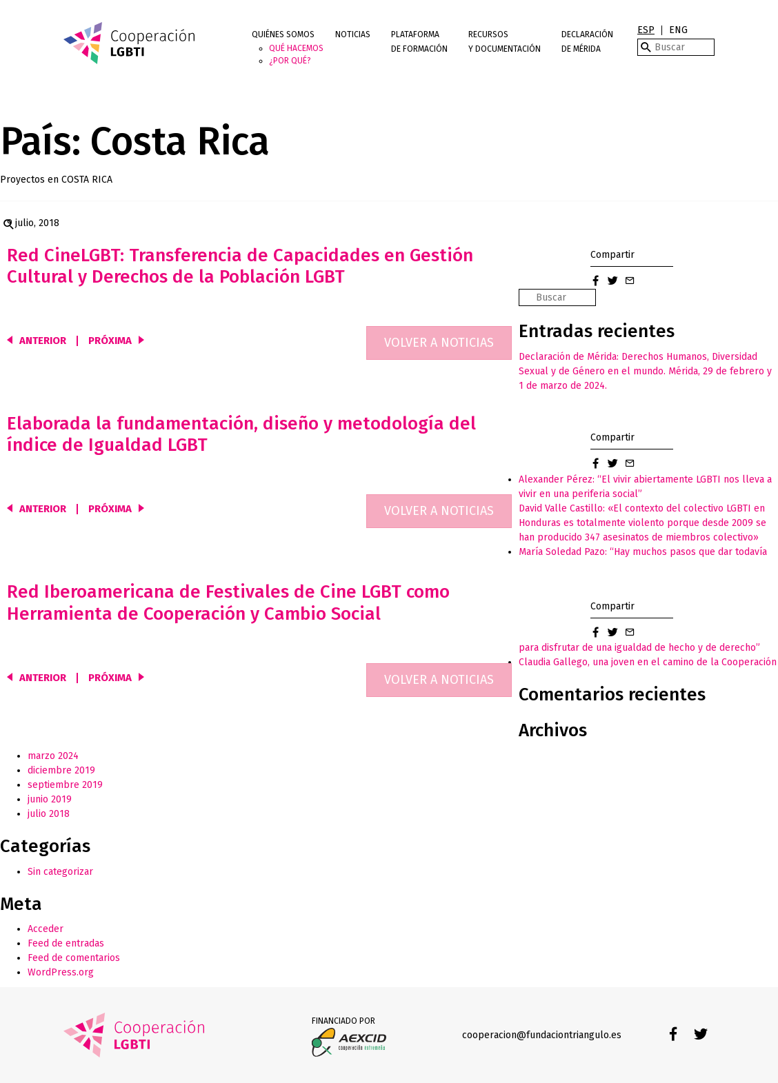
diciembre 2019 (61, 770)
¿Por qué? (290, 60)
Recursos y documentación (504, 42)
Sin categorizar (60, 872)
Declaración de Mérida (587, 42)
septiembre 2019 (65, 785)
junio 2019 (50, 799)
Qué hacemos (296, 48)
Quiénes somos (283, 34)
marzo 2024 (53, 756)
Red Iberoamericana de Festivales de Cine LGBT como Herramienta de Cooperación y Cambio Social (228, 602)
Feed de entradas (66, 943)
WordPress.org (61, 972)
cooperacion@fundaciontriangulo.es (541, 1035)
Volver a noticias (439, 342)
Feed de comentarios (74, 958)
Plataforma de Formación (419, 42)
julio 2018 (49, 814)
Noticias (352, 34)
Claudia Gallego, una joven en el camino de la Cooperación (648, 662)
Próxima (110, 341)
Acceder (45, 929)
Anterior (42, 341)
